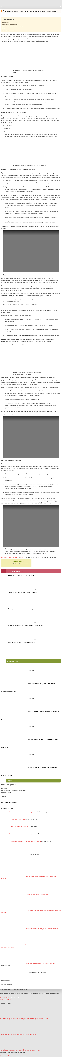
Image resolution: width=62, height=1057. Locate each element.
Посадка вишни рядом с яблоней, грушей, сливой (25, 841)
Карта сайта (4, 1056)
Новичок (4, 788)
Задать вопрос (18, 561)
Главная (4, 557)
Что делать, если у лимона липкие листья (21, 575)
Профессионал (6, 793)
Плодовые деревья (13, 557)
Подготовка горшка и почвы (10, 24)
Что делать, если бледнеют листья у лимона (22, 592)
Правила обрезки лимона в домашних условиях (28, 963)
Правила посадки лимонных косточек (12, 26)
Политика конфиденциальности (18, 1056)
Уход (3, 28)
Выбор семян (6, 22)
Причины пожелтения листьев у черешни (22, 834)
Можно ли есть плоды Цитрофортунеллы (21, 642)
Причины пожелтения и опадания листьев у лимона (29, 929)
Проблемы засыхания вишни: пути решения (23, 812)
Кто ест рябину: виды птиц (17, 819)
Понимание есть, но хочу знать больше (13, 790)
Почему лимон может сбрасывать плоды (21, 609)
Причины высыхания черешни (18, 826)
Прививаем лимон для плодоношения (25, 894)
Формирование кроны (8, 30)
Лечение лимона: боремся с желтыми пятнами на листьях (26, 625)
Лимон (22, 557)
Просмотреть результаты (9, 802)
